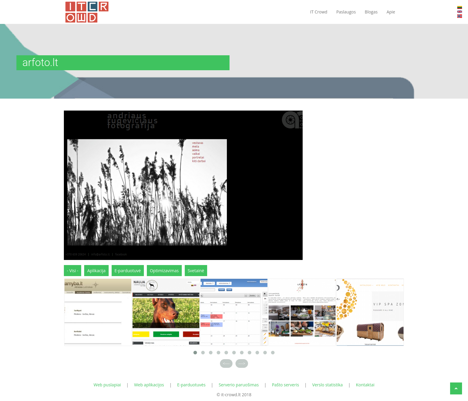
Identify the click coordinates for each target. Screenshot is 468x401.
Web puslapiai (107, 385)
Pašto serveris (285, 385)
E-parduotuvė (128, 270)
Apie (391, 12)
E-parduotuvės (191, 385)
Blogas (371, 12)
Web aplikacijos (149, 385)
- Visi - (72, 270)
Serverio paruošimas (239, 385)
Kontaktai (365, 385)
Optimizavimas (164, 270)
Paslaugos (346, 12)
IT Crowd (318, 12)
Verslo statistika (327, 385)
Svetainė (196, 270)
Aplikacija (96, 270)
